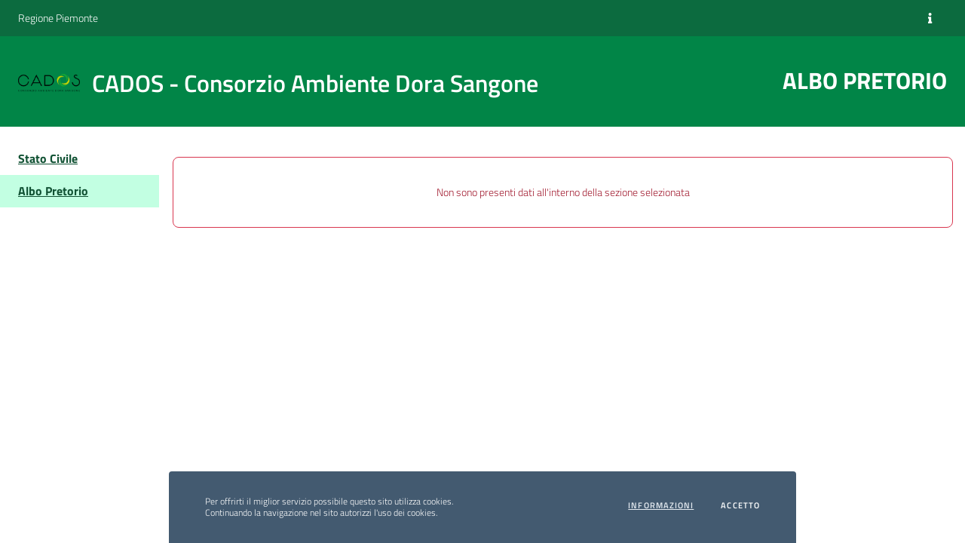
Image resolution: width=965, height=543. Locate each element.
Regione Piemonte (58, 18)
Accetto (740, 506)
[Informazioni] (930, 18)
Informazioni (661, 506)
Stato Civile (48, 158)
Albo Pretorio (53, 191)
